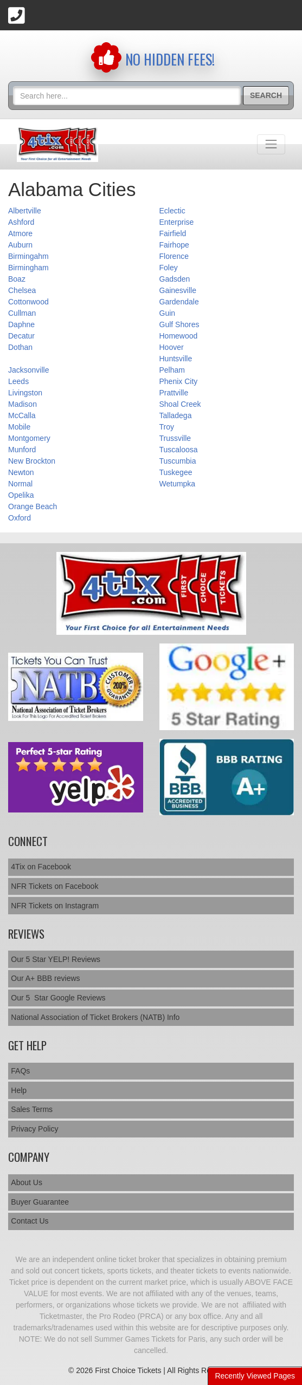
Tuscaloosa (178, 449)
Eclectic (172, 210)
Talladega (175, 415)
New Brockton (31, 461)
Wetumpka (177, 483)
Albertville (24, 210)
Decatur (21, 335)
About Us (26, 1182)
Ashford (21, 222)
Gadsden (174, 279)
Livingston (25, 392)
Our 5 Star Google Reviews (58, 997)
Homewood (178, 335)
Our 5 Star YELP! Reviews (55, 959)
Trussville (175, 438)
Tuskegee (175, 472)
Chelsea (22, 290)
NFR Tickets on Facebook (54, 886)
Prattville (174, 392)
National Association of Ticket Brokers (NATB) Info (95, 1017)
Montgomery (29, 438)
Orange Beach (32, 506)
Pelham (172, 370)
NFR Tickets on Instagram (55, 905)
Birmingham (28, 267)
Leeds (18, 381)
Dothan (20, 347)
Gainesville (177, 290)
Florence (174, 256)
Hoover (171, 347)
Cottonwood (28, 301)
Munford (22, 449)
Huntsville (175, 358)
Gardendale (179, 301)
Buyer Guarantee (40, 1202)
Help (19, 1090)
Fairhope (174, 244)
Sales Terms (32, 1109)
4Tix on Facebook (41, 866)
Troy (166, 426)
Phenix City (178, 381)
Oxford (19, 517)
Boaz (16, 279)
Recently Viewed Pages (255, 1375)
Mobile (19, 426)
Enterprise (176, 222)
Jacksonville (28, 370)
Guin (167, 313)
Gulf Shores (179, 324)
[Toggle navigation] (271, 144)
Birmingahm (28, 256)
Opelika (21, 495)
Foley (168, 267)
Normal (20, 483)
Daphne (21, 324)
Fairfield (173, 233)
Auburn (20, 244)
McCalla (22, 415)
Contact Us (29, 1221)
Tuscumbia (177, 461)
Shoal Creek (180, 404)
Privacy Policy (34, 1128)
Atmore (20, 233)
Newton (21, 472)
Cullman (22, 313)
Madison (22, 404)
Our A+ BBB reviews (45, 978)
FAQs (20, 1071)
